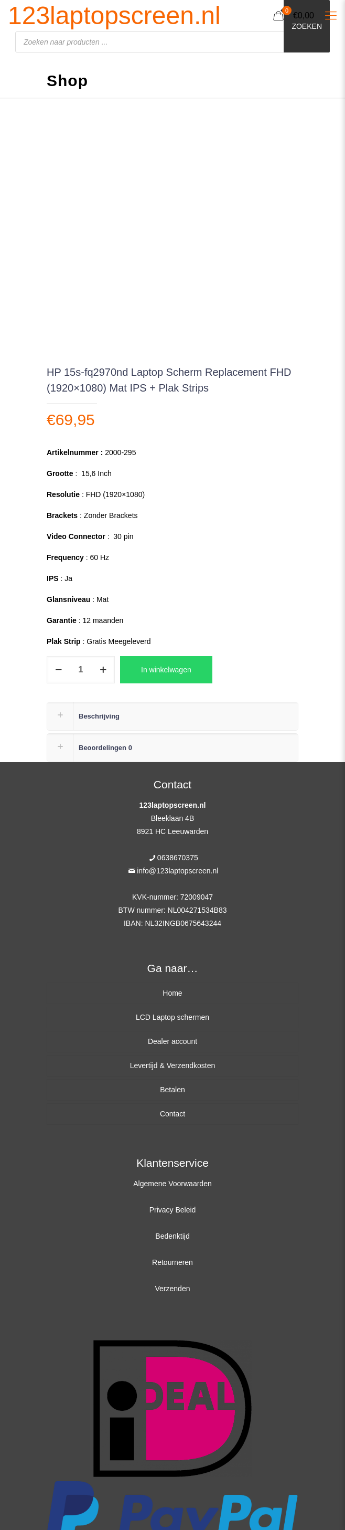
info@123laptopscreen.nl (177, 871)
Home (172, 993)
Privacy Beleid (172, 1210)
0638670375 (177, 857)
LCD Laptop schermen (172, 1017)
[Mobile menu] (331, 16)
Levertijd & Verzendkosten (172, 1065)
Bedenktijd (172, 1236)
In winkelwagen (166, 670)
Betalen (172, 1089)
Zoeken (307, 26)
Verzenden (172, 1288)
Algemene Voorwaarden (172, 1183)
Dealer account (172, 1041)
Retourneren (172, 1262)
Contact (172, 1114)
